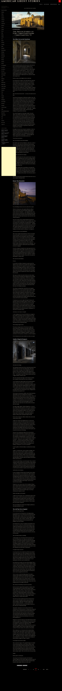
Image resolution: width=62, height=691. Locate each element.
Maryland (2, 48)
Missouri (2, 57)
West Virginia (3, 101)
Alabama (2, 12)
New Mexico (3, 69)
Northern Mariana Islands (5, 111)
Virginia (2, 97)
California (2, 19)
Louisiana (2, 44)
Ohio (2, 76)
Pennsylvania (3, 82)
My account (3, 122)
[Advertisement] (8, 161)
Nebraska (2, 61)
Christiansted (19, 665)
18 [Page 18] (38, 669)
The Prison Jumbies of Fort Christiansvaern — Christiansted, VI (23, 33)
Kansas (2, 40)
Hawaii (2, 31)
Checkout (2, 120)
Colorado (2, 21)
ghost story (25, 665)
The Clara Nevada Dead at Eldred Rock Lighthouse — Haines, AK (4, 136)
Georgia (2, 29)
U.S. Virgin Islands (16, 29)
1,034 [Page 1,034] (43, 669)
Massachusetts (3, 50)
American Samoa (3, 107)
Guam (2, 109)
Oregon (2, 80)
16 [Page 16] (33, 669)
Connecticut (3, 23)
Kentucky (2, 42)
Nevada (2, 63)
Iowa (2, 38)
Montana (2, 59)
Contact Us (41, 4)
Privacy (59, 4)
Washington (3, 99)
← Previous (24, 669)
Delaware (2, 25)
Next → (47, 669)
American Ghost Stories (20, 1)
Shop (2, 116)
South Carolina (3, 86)
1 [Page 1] (28, 669)
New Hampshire (3, 65)
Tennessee (2, 90)
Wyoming (2, 105)
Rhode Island (3, 84)
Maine (2, 46)
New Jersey (3, 67)
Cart (2, 118)
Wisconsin (2, 103)
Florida (2, 27)
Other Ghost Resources (53, 4)
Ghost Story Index (46, 4)
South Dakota (3, 88)
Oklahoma (2, 78)
